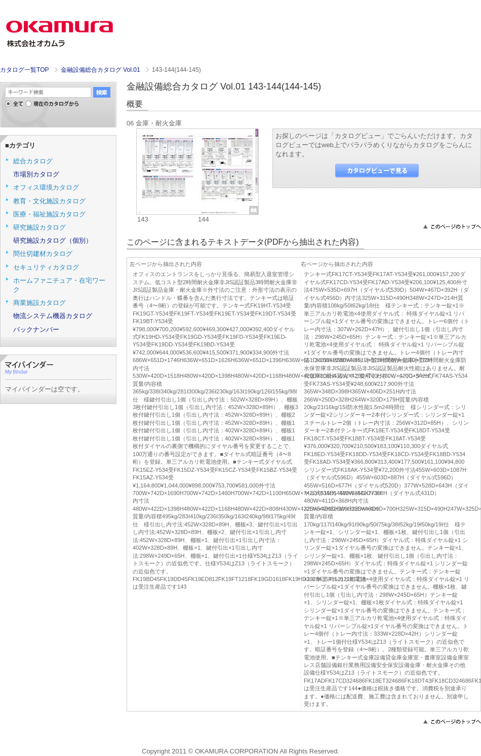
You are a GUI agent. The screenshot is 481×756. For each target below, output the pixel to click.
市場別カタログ (36, 174)
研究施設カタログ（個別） (52, 240)
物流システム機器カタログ (52, 316)
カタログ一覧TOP (24, 69)
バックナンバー (36, 329)
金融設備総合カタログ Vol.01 (101, 69)
